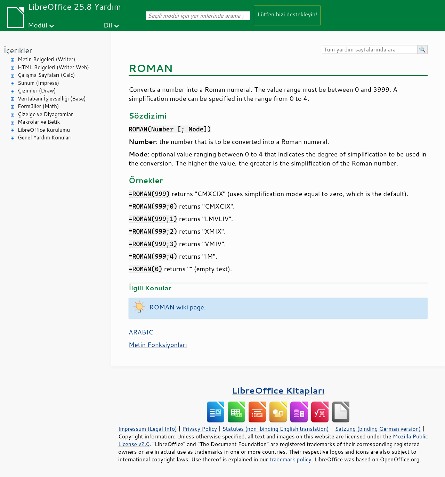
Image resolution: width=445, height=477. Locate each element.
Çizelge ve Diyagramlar (45, 114)
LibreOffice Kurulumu (44, 130)
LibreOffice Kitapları (278, 390)
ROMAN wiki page (176, 307)
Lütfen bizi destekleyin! (287, 14)
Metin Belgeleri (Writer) (46, 59)
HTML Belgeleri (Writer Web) (53, 67)
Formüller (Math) (38, 106)
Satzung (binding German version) (378, 428)
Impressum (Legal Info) (147, 428)
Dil (108, 25)
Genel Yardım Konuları (45, 137)
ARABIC (141, 332)
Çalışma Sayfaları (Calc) (46, 75)
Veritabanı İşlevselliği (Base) (52, 98)
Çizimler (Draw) (37, 90)
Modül (37, 25)
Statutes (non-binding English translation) (275, 428)
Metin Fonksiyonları (158, 344)
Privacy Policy (199, 428)
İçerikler (17, 50)
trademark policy (290, 459)
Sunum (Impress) (38, 83)
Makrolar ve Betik (39, 122)
